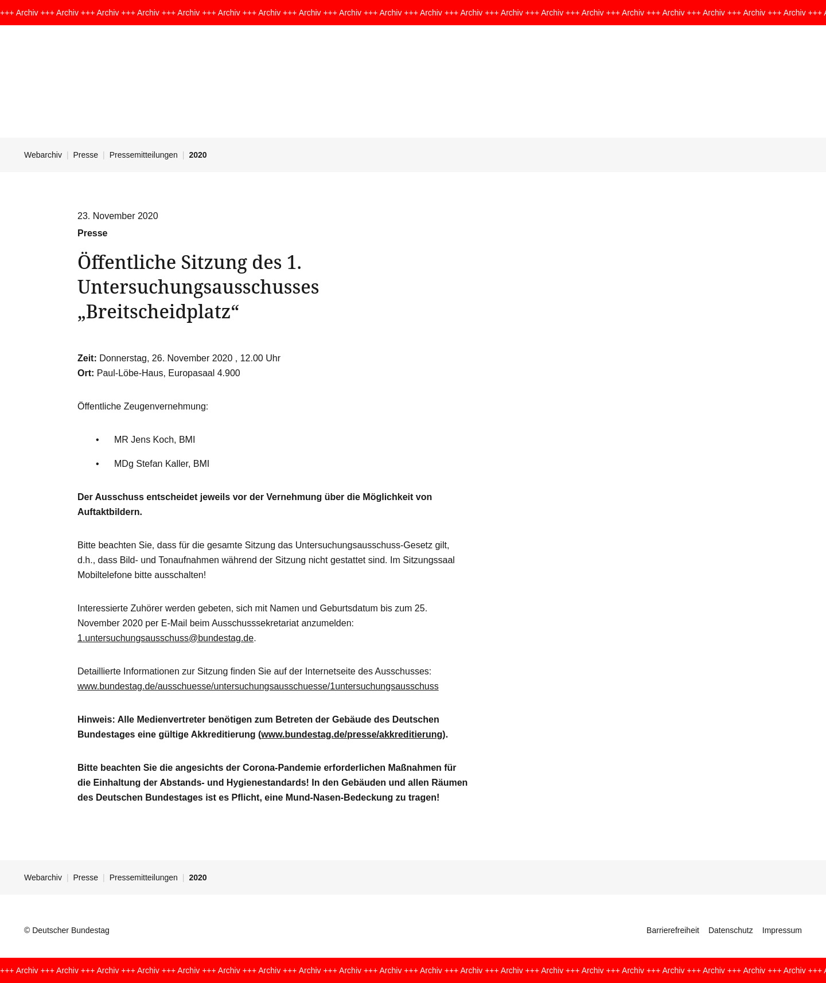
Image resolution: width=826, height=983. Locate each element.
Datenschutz (730, 930)
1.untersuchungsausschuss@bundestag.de (165, 638)
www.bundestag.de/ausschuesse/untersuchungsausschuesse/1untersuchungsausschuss (258, 686)
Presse (86, 154)
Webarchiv (43, 154)
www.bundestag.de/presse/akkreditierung (351, 734)
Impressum (782, 930)
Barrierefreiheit (672, 930)
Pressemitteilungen (144, 154)
